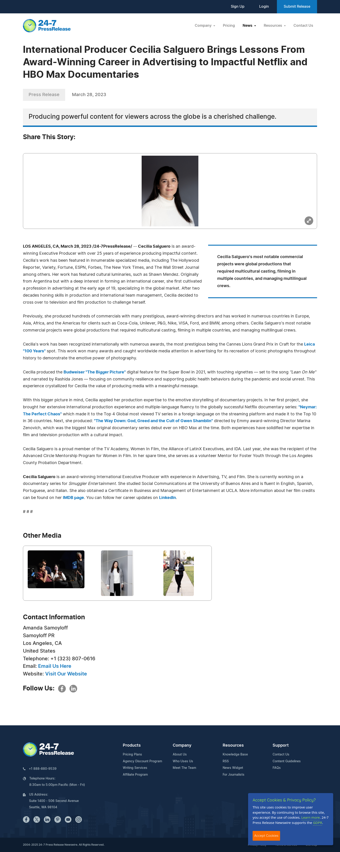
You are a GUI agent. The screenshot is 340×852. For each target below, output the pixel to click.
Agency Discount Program (142, 761)
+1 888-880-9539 (43, 768)
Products (132, 745)
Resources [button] (273, 25)
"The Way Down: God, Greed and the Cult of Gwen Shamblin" (153, 421)
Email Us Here (54, 666)
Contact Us (303, 25)
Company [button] (203, 25)
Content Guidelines (287, 761)
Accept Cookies (266, 835)
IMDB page (73, 498)
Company (182, 745)
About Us (180, 754)
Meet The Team (184, 768)
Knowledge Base (235, 754)
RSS (226, 761)
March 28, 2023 (89, 94)
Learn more (310, 817)
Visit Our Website (66, 673)
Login (264, 6)
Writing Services (135, 768)
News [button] (248, 25)
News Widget (233, 768)
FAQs (277, 768)
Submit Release (297, 6)
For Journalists (233, 774)
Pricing (229, 25)
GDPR (317, 822)
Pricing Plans (132, 754)
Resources (233, 745)
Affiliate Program (135, 774)
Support (281, 745)
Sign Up (237, 6)
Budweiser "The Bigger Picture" (95, 372)
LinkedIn (167, 498)
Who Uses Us (183, 761)
